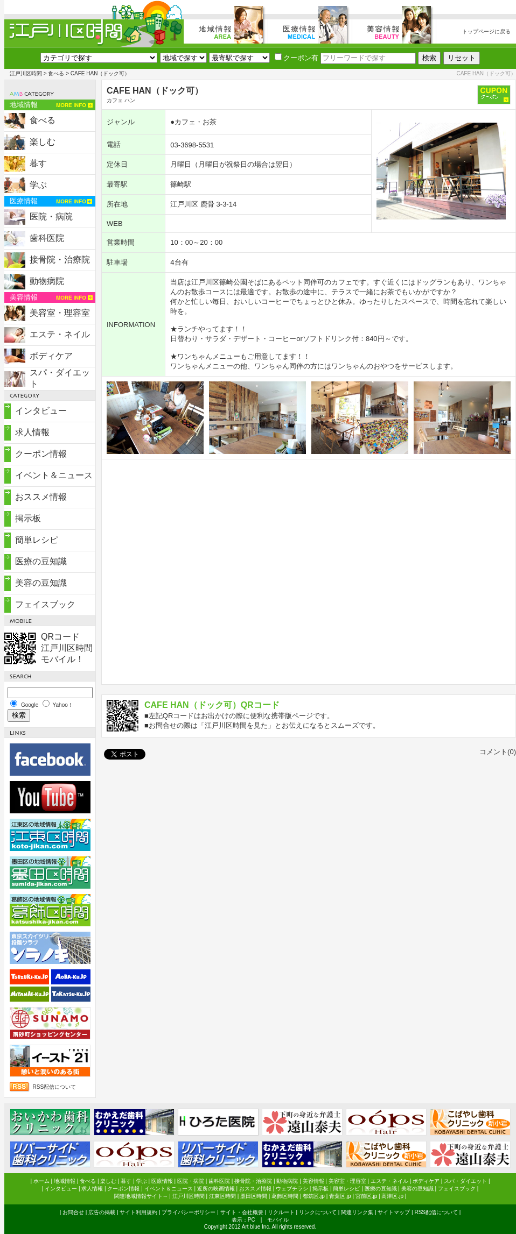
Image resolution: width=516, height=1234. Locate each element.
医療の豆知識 (41, 561)
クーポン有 (296, 58)
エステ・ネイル (60, 334)
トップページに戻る (486, 31)
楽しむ (42, 141)
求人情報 (32, 432)
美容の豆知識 (41, 582)
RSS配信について (54, 1087)
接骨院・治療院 (60, 259)
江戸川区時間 (26, 73)
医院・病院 (51, 216)
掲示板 (28, 518)
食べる (56, 73)
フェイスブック (45, 604)
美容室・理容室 (60, 312)
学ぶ (38, 184)
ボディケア (51, 355)
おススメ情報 (41, 496)
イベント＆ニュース (54, 475)
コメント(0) (497, 752)
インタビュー (41, 410)
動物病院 (47, 281)
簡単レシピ (36, 539)
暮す (38, 163)
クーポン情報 (41, 453)
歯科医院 (47, 238)
